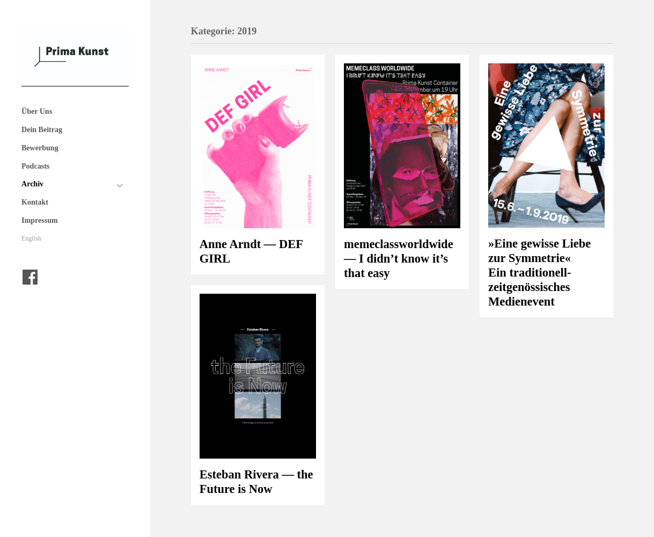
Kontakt (34, 202)
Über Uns (36, 111)
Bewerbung (39, 147)
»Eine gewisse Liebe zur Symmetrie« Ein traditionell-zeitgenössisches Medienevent (539, 272)
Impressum (39, 220)
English (31, 238)
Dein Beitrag (41, 129)
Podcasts (35, 166)
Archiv (32, 183)
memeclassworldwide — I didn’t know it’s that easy (398, 258)
